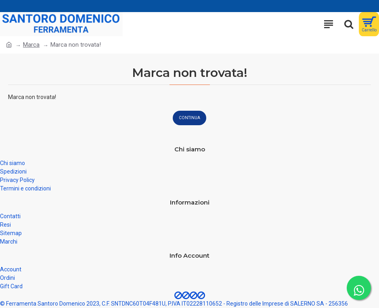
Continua (189, 118)
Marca (31, 44)
